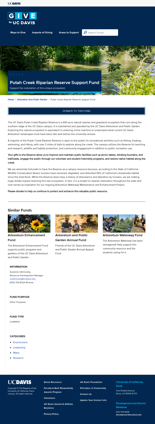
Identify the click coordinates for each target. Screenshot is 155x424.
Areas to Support (69, 32)
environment (20, 342)
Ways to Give (18, 32)
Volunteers (49, 398)
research (18, 358)
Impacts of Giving (42, 32)
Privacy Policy (51, 414)
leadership (19, 347)
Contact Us (86, 394)
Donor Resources (53, 382)
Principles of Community (93, 388)
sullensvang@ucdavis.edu (23, 278)
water (16, 353)
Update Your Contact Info (93, 400)
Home (11, 99)
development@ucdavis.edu (129, 414)
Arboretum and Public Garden (32, 99)
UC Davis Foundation (91, 382)
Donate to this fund (76, 111)
